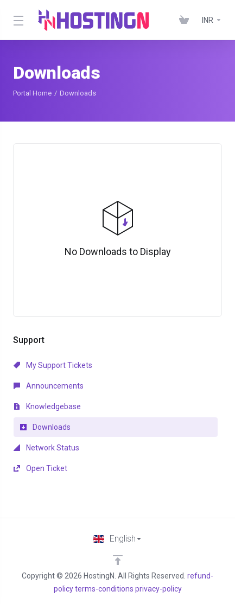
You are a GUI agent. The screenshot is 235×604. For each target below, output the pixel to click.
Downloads (45, 427)
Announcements (49, 386)
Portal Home (32, 93)
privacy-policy (158, 588)
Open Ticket (40, 468)
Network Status (46, 447)
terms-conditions (104, 588)
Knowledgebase (47, 406)
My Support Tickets (53, 365)
